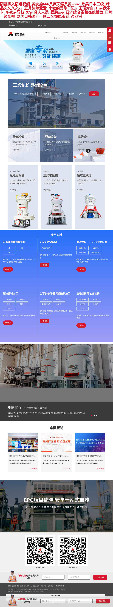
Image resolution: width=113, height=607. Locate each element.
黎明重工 (40, 25)
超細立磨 (82, 94)
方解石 (58, 304)
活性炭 (95, 304)
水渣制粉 (95, 248)
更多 (94, 94)
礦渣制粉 (82, 248)
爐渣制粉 (82, 252)
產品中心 (57, 38)
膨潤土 (22, 304)
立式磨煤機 (70, 94)
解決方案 (66, 32)
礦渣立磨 (57, 94)
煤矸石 (82, 304)
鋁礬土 (9, 308)
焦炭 (82, 308)
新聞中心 (74, 32)
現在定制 (102, 601)
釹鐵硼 (22, 299)
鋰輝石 (9, 299)
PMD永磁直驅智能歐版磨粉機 (25, 94)
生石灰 (45, 299)
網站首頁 (48, 32)
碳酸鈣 (58, 299)
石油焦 (95, 299)
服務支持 (83, 32)
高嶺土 (9, 304)
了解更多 (8, 269)
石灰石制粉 (46, 248)
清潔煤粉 (82, 299)
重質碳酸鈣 (46, 304)
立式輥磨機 (45, 94)
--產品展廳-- (55, 595)
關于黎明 (92, 32)
